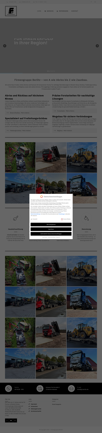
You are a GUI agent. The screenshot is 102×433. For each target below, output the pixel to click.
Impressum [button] (58, 237)
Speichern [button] (51, 229)
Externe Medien (65, 219)
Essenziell (34, 219)
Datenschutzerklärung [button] (52, 237)
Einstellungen (62, 214)
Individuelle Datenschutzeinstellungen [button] (51, 234)
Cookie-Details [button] (44, 237)
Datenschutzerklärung (35, 214)
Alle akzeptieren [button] (51, 224)
